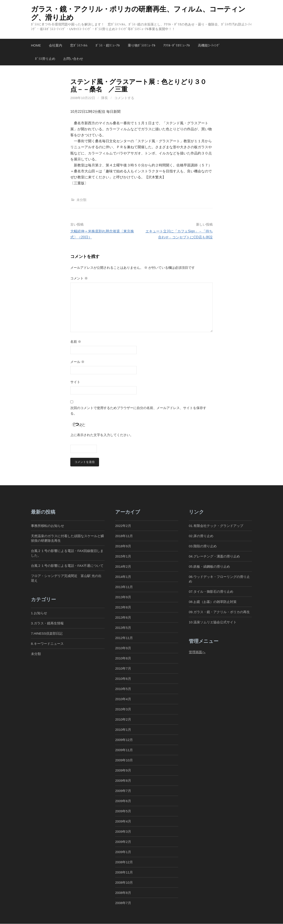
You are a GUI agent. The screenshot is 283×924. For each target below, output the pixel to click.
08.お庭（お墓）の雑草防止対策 (213, 602)
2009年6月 (123, 801)
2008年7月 (123, 903)
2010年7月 (123, 668)
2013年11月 (124, 587)
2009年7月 (123, 791)
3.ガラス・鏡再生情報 (47, 623)
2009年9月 (123, 770)
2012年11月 (124, 638)
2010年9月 (123, 648)
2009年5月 (123, 811)
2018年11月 (124, 536)
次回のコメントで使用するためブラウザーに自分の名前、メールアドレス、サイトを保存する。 (138, 410)
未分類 (81, 200)
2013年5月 (123, 628)
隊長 (104, 98)
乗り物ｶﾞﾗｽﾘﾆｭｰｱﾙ (141, 45)
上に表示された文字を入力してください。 (101, 435)
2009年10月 (124, 760)
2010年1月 (123, 729)
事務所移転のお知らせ (47, 526)
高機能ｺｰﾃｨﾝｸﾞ (209, 45)
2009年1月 (123, 852)
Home (36, 45)
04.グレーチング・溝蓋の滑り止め (214, 556)
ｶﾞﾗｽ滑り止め (45, 58)
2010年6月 (123, 678)
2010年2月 (123, 719)
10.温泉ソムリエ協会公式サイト (213, 622)
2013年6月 (123, 617)
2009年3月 (123, 832)
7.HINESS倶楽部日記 (47, 633)
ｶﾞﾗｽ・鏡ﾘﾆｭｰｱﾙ (108, 45)
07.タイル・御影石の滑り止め (211, 591)
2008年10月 (124, 883)
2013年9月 (123, 597)
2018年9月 (123, 546)
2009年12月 (124, 740)
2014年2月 (123, 566)
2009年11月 (124, 750)
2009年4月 (123, 821)
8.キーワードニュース (47, 644)
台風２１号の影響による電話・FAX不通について (67, 565)
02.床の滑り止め (201, 536)
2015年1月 (123, 556)
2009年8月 (123, 780)
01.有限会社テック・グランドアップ (216, 526)
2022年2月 (123, 526)
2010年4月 (123, 699)
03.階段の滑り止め (204, 546)
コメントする (124, 98)
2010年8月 (123, 658)
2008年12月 (124, 862)
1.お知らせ (39, 613)
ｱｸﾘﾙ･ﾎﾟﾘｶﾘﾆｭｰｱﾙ (176, 45)
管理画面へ (197, 652)
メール (77, 362)
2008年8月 (123, 893)
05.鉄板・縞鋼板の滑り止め (209, 566)
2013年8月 (123, 607)
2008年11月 (124, 872)
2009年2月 (123, 842)
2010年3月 (123, 709)
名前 (75, 341)
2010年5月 (123, 689)
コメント (79, 278)
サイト (75, 382)
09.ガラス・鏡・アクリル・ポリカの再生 (219, 612)
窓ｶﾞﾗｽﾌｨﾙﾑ (79, 45)
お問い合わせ (73, 58)
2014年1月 (123, 577)
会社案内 (55, 45)
